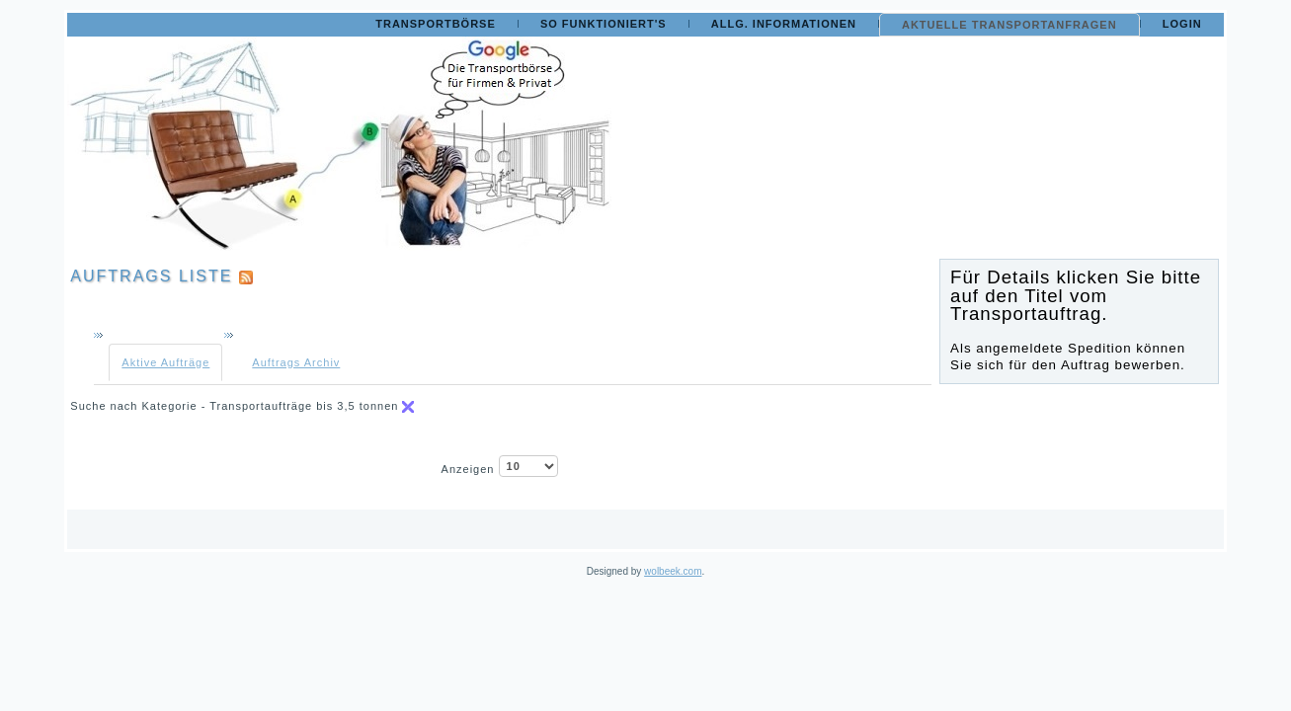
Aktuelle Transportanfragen (1009, 25)
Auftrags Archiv (296, 362)
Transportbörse (435, 24)
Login (1182, 24)
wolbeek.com (672, 571)
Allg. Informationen (783, 24)
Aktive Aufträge (165, 362)
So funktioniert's (603, 24)
